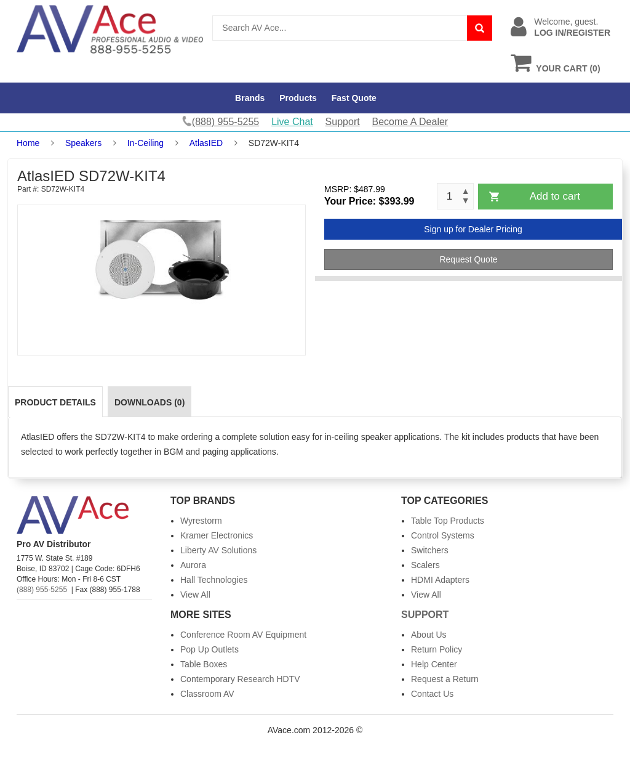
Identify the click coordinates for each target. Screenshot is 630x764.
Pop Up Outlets (209, 649)
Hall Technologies (213, 580)
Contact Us (432, 694)
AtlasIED (206, 143)
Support (342, 121)
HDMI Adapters (440, 580)
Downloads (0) (149, 402)
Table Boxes (203, 664)
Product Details (55, 402)
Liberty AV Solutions (218, 550)
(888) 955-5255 (42, 589)
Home (28, 143)
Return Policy (436, 649)
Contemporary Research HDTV (240, 679)
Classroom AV (207, 694)
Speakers (83, 143)
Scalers (425, 565)
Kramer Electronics (216, 535)
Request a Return (445, 679)
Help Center (434, 664)
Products (298, 98)
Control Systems (442, 535)
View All (195, 594)
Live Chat (292, 121)
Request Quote (468, 259)
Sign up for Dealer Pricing (473, 229)
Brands (250, 98)
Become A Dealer (410, 121)
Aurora (193, 565)
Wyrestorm (201, 521)
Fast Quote (354, 98)
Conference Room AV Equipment (243, 635)
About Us (429, 635)
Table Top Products (447, 521)
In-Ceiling (145, 143)
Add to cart (555, 196)
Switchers (430, 550)
